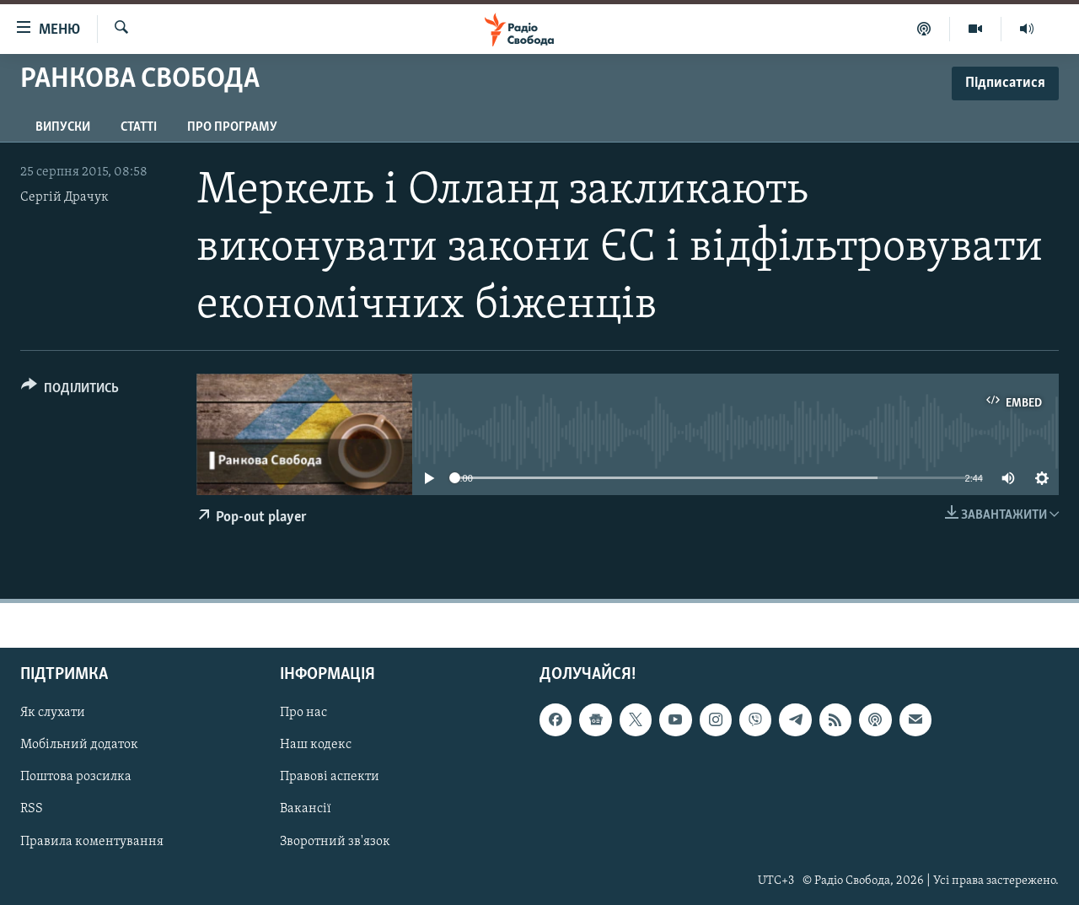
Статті (139, 127)
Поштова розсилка (76, 777)
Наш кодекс (316, 744)
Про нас (303, 712)
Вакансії (305, 809)
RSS (31, 809)
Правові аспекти (329, 777)
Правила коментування (92, 841)
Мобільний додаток (79, 744)
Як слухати (52, 712)
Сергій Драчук (64, 197)
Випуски (62, 127)
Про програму (232, 127)
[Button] (70, 391)
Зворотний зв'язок (335, 841)
